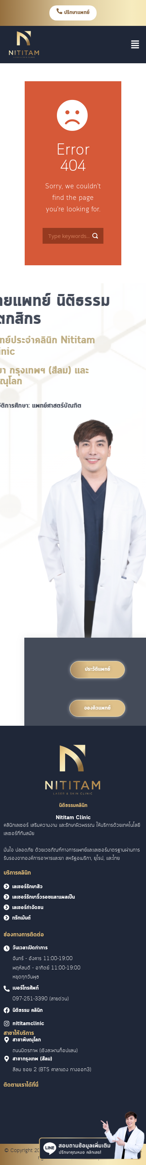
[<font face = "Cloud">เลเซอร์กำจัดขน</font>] (6, 907)
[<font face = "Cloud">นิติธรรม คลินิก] (7, 1010)
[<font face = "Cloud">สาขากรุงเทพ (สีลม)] (7, 1059)
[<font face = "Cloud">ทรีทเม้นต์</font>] (6, 918)
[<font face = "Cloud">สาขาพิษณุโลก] (7, 1040)
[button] (135, 44)
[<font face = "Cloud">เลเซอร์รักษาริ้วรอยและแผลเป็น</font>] (6, 897)
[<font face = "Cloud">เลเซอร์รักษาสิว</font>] (6, 886)
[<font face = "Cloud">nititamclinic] (7, 1023)
